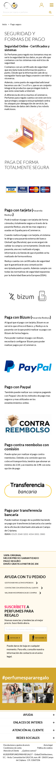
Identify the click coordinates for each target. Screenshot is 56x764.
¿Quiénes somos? (29, 750)
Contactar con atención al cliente (24, 588)
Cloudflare (26, 85)
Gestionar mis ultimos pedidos (21, 583)
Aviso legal (48, 745)
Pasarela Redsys (41, 317)
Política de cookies (45, 748)
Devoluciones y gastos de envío (16, 745)
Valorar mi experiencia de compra (23, 593)
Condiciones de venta (12, 748)
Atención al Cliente (11, 750)
